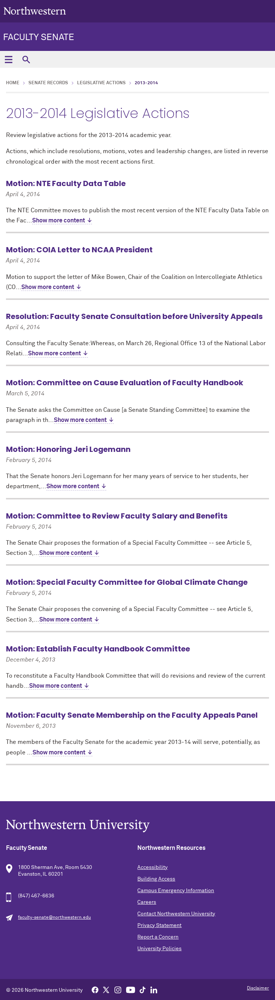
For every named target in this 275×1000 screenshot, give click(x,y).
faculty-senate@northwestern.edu (54, 917)
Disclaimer (258, 988)
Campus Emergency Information (175, 890)
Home (12, 83)
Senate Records (48, 83)
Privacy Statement (159, 925)
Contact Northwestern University (176, 914)
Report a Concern (157, 937)
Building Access (156, 879)
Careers (146, 902)
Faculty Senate (38, 37)
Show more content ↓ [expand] (62, 221)
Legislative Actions (101, 83)
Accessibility (152, 867)
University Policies (159, 948)
